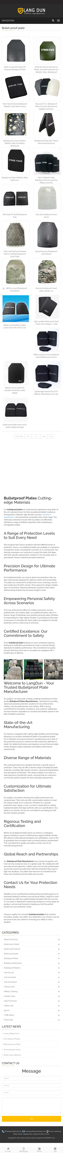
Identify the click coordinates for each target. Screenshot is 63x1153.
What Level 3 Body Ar (12, 1055)
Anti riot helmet (10, 982)
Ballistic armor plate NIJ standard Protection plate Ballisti (14, 390)
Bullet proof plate (11, 954)
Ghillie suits (8, 1006)
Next (44, 436)
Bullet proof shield (11, 944)
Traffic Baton (9, 1015)
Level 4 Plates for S (11, 1034)
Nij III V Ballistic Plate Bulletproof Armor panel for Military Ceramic (46, 180)
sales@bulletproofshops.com (36, 1131)
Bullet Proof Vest (11, 940)
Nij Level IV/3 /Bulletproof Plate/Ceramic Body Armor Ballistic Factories (46, 106)
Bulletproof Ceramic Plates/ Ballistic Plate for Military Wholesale (14, 143)
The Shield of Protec (12, 1039)
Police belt (8, 1020)
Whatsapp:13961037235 (13, 1131)
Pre (28, 436)
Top (55, 1149)
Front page (19, 436)
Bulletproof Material (12, 968)
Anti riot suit (9, 973)
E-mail (8, 1149)
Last (51, 436)
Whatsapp (24, 1149)
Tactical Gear (9, 987)
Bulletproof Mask (11, 958)
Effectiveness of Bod (12, 1044)
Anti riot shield (10, 977)
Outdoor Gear (9, 996)
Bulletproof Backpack (13, 963)
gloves (7, 1010)
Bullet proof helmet (12, 949)
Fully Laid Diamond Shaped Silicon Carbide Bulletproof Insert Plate (15, 253)
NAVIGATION (8, 20)
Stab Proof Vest (10, 1001)
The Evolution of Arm (12, 1050)
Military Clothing (10, 991)
